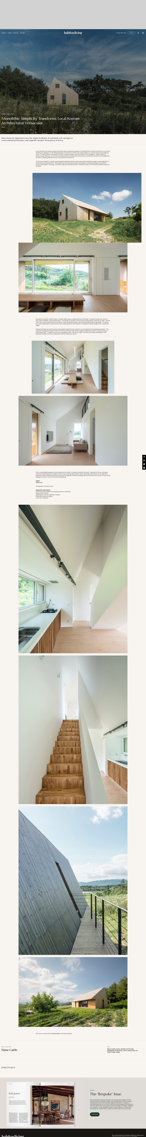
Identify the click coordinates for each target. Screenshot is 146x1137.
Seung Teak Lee (132, 1050)
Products (15, 33)
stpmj (118, 1052)
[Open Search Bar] (138, 32)
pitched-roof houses (127, 1049)
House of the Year (121, 33)
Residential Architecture (114, 1050)
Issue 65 (131, 33)
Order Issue (95, 1114)
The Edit (22, 33)
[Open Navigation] (143, 32)
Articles (10, 33)
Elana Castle (10, 114)
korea (118, 1049)
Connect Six (55, 1033)
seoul (125, 1050)
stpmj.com (39, 482)
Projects (3, 33)
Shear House (111, 1052)
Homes (3, 114)
